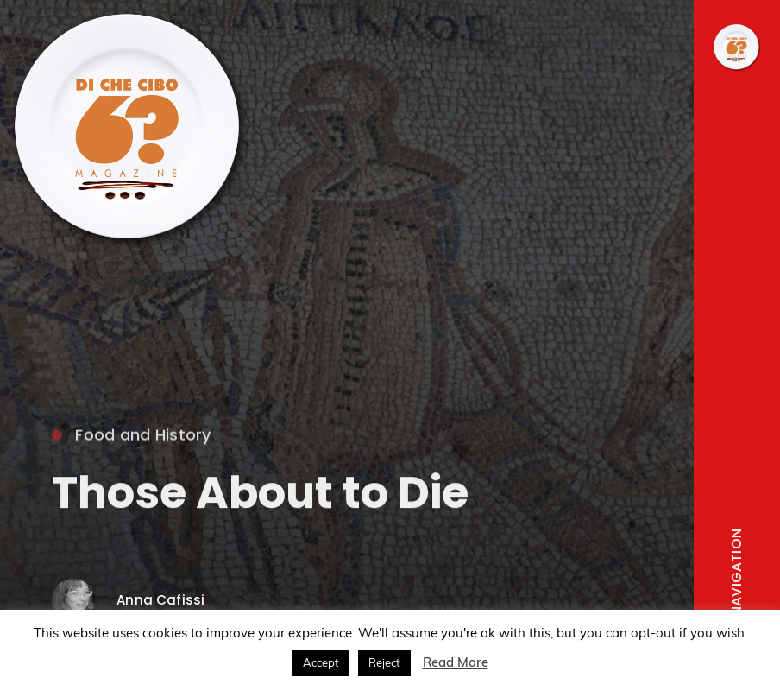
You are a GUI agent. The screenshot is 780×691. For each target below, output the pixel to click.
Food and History (131, 437)
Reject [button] (384, 662)
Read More (455, 662)
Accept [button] (321, 662)
